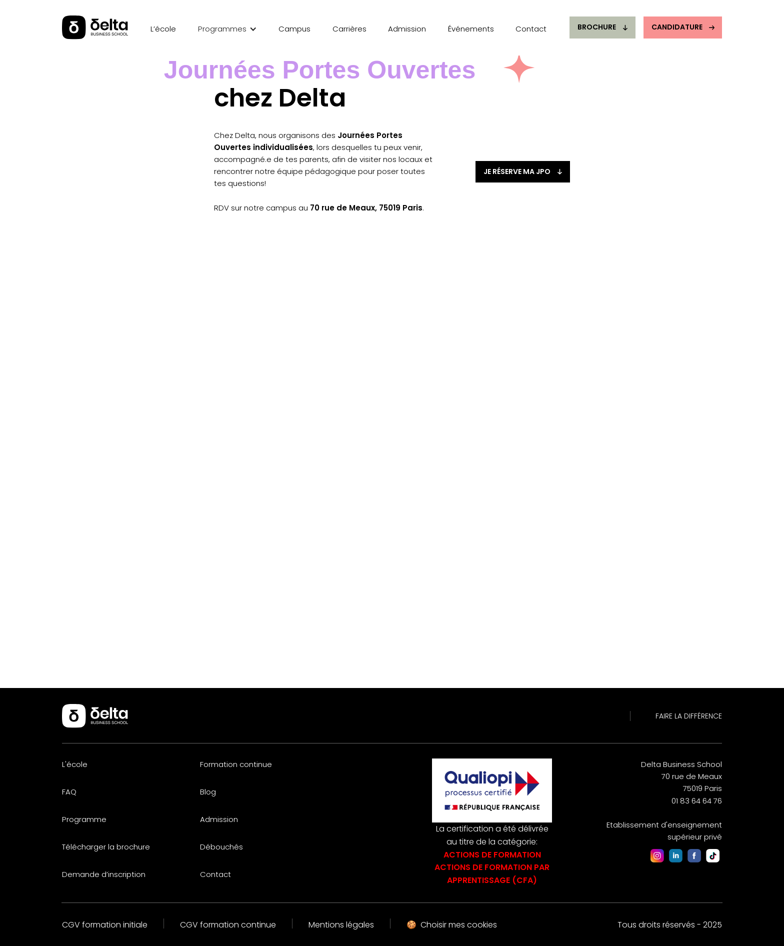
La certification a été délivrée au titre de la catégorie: (492, 854)
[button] (227, 30)
